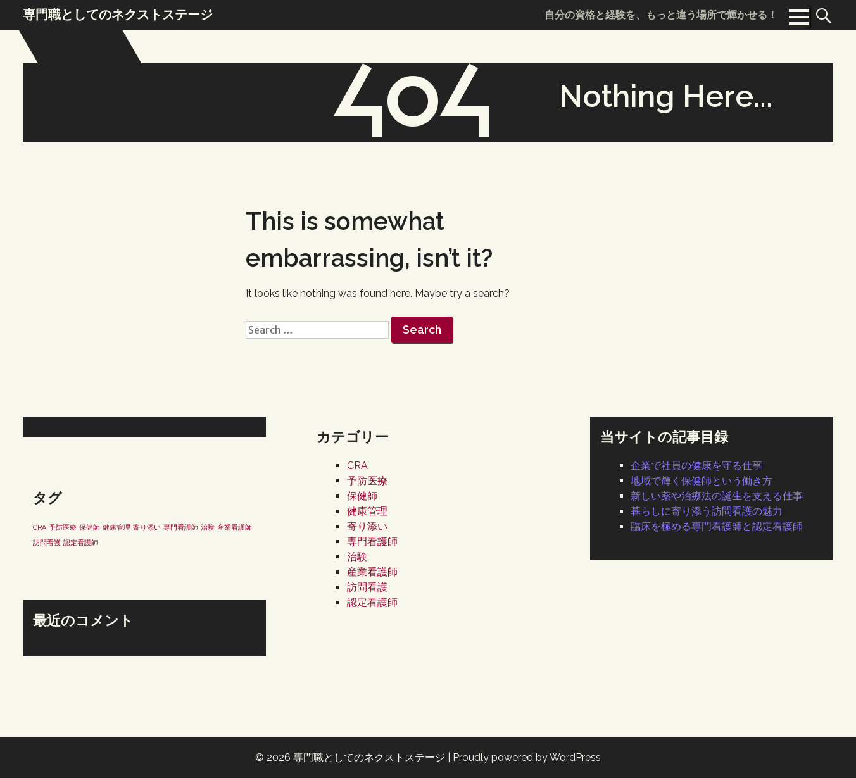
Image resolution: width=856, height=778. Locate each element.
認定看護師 (372, 602)
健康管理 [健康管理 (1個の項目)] (116, 527)
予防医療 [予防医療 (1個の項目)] (63, 527)
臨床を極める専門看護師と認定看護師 (717, 526)
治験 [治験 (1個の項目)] (208, 527)
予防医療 (367, 481)
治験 (357, 557)
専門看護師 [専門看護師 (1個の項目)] (180, 527)
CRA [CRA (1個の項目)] (39, 527)
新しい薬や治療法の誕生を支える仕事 (717, 496)
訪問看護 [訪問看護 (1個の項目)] (47, 542)
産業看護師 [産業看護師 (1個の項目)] (234, 527)
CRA (357, 466)
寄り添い (367, 526)
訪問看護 (367, 587)
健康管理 (367, 511)
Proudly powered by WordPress (527, 757)
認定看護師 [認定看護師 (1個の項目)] (80, 542)
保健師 (362, 496)
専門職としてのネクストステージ (369, 757)
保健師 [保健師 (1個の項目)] (89, 527)
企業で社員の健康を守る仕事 (696, 466)
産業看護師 (372, 572)
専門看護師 (372, 542)
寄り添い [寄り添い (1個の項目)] (147, 527)
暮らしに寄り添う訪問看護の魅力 (707, 511)
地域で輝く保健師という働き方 (701, 481)
